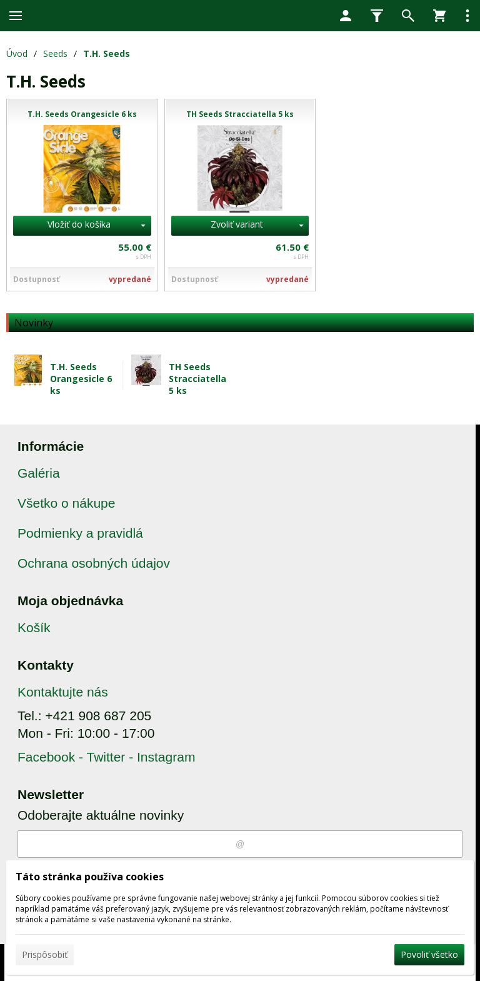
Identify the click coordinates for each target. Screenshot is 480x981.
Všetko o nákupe (66, 503)
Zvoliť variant (237, 224)
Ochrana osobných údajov (94, 563)
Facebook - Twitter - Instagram (106, 757)
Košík (34, 627)
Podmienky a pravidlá (80, 533)
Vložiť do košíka (79, 224)
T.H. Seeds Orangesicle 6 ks (81, 378)
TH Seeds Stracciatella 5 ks (197, 378)
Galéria (39, 473)
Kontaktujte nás (63, 692)
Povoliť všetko (429, 954)
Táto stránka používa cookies (90, 876)
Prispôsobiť (45, 954)
